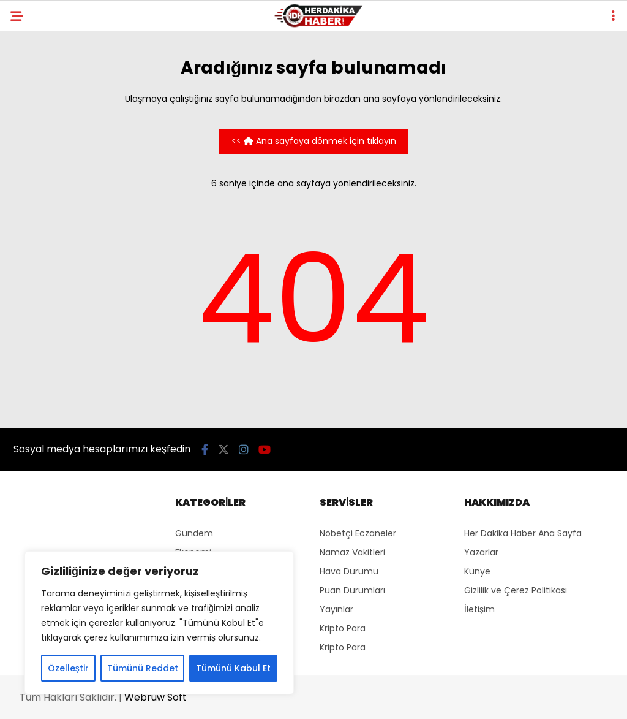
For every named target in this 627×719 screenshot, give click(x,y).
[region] (159, 622)
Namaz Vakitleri (352, 552)
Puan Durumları (352, 590)
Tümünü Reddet (142, 668)
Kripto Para (343, 628)
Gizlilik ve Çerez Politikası (515, 590)
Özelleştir (68, 668)
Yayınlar (336, 609)
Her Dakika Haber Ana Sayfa (523, 533)
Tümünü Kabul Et (233, 668)
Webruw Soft (155, 697)
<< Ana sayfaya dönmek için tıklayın (313, 141)
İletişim (479, 609)
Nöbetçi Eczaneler (358, 533)
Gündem (194, 533)
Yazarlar (481, 552)
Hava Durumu (349, 571)
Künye (477, 571)
